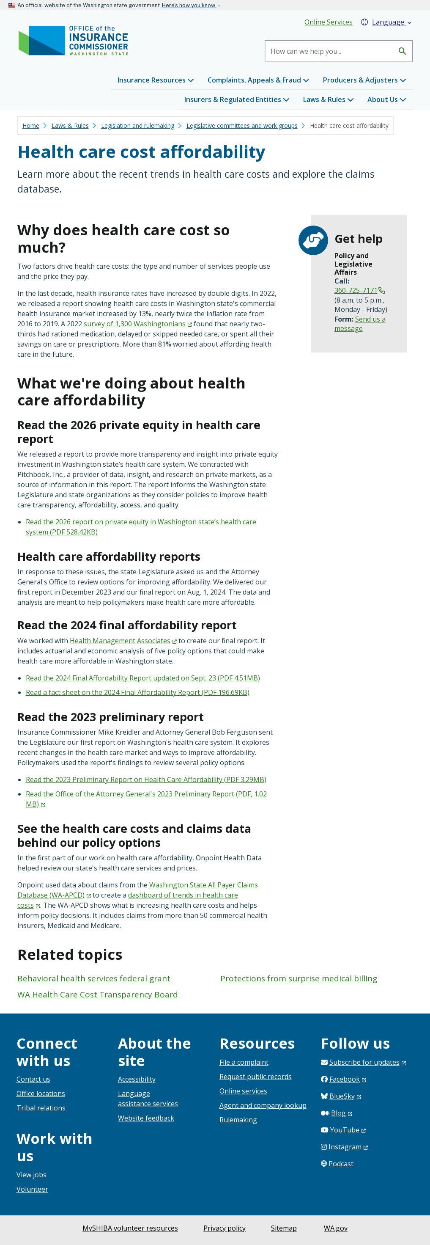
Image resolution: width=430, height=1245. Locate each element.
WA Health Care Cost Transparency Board (97, 994)
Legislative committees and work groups (242, 125)
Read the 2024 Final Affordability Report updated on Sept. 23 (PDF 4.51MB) (143, 678)
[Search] (329, 51)
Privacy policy (224, 1228)
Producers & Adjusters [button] (364, 80)
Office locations (40, 1093)
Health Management (123, 640)
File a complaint (243, 1062)
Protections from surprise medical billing (298, 978)
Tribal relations (41, 1108)
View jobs (31, 1174)
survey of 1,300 (138, 323)
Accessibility (137, 1079)
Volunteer (32, 1189)
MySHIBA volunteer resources (130, 1228)
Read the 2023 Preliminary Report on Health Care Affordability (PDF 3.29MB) (146, 779)
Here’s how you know (189, 5)
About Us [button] (386, 99)
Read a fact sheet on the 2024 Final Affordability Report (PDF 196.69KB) (137, 692)
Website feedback (146, 1118)
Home (30, 125)
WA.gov (336, 1228)
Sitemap (284, 1228)
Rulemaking (238, 1119)
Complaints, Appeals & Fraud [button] (258, 80)
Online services (243, 1091)
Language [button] (387, 22)
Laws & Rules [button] (328, 99)
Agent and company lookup (263, 1105)
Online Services (328, 22)
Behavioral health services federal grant (93, 978)
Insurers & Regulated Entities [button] (237, 99)
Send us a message (360, 323)
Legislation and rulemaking (137, 125)
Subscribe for (367, 1062)
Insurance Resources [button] (156, 80)
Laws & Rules (70, 125)
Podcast (341, 1163)
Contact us (33, 1079)
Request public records (255, 1076)
